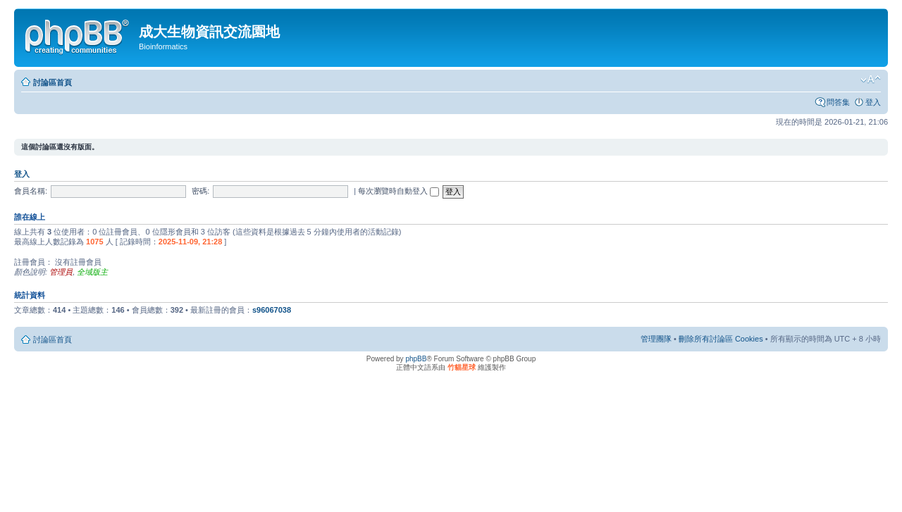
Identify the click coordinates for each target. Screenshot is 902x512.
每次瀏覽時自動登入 (398, 191)
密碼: (200, 191)
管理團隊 (656, 339)
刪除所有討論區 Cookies (721, 339)
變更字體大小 (870, 79)
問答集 (838, 102)
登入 (873, 102)
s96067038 (271, 310)
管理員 (61, 272)
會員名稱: (30, 191)
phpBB (415, 359)
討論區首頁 (52, 82)
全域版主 (92, 272)
